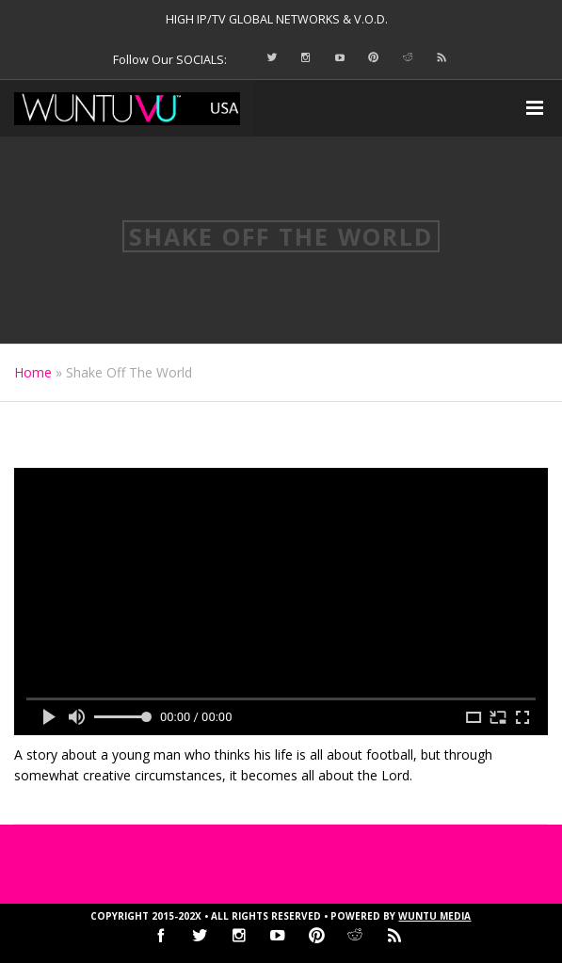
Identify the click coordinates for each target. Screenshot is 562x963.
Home (33, 372)
